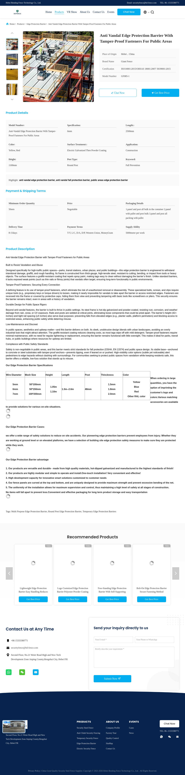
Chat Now (129, 12)
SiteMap (109, 743)
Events (110, 12)
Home (49, 12)
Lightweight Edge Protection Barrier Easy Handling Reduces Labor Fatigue (33, 591)
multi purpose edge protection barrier (29, 511)
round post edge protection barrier (65, 511)
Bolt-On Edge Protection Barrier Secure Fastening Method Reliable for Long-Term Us (152, 591)
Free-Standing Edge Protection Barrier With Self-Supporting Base (112, 591)
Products (59, 12)
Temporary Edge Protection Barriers (99, 511)
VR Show (72, 12)
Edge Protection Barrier (36, 24)
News (131, 733)
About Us (85, 12)
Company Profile (113, 728)
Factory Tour (111, 733)
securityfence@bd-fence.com (24, 648)
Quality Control (112, 738)
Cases (131, 728)
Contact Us (98, 12)
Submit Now (112, 678)
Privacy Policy (34, 771)
